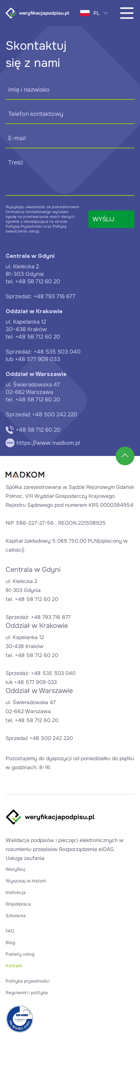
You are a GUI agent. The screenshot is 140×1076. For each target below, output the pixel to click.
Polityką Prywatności (24, 226)
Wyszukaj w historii (26, 881)
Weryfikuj (15, 869)
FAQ (10, 931)
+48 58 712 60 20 (33, 430)
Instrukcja (16, 892)
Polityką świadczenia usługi (36, 229)
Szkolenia (16, 916)
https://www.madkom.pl (43, 442)
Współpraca (18, 904)
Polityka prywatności (28, 981)
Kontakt (14, 966)
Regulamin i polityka (27, 993)
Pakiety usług (20, 954)
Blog (10, 943)
